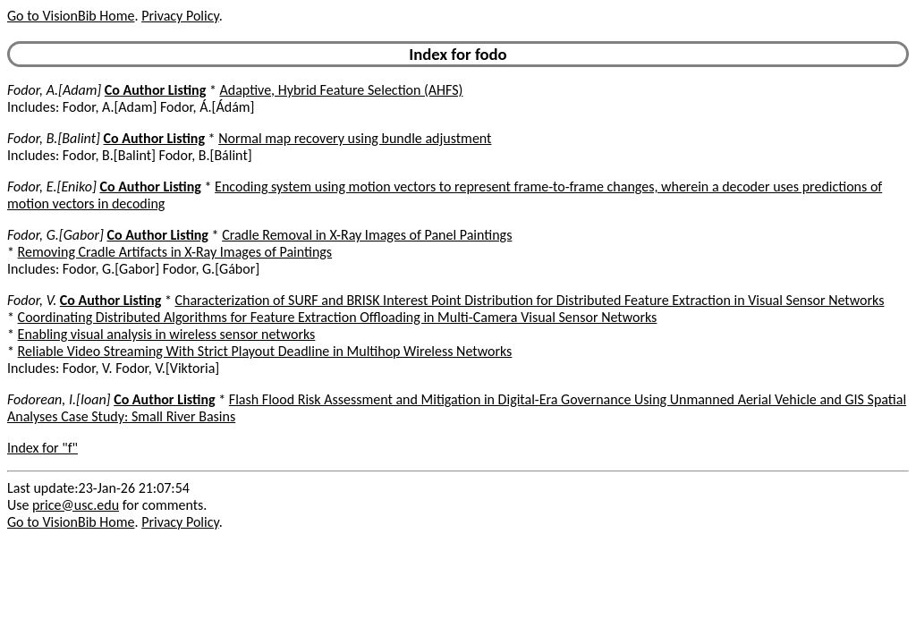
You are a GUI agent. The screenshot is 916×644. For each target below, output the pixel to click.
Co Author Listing (155, 89)
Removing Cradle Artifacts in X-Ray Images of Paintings (175, 251)
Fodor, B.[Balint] (53, 138)
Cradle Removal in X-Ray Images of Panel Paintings (367, 234)
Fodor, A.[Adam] (54, 89)
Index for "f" (42, 447)
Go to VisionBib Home (70, 15)
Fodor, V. (31, 300)
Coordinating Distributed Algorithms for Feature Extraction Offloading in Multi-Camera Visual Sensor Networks (337, 317)
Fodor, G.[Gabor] (55, 234)
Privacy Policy (179, 15)
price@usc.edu (75, 504)
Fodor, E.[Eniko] (52, 186)
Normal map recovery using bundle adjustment (354, 138)
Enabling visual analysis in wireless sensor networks (167, 334)
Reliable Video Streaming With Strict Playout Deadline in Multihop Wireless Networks (265, 351)
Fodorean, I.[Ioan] (59, 399)
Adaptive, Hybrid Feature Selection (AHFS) (341, 89)
